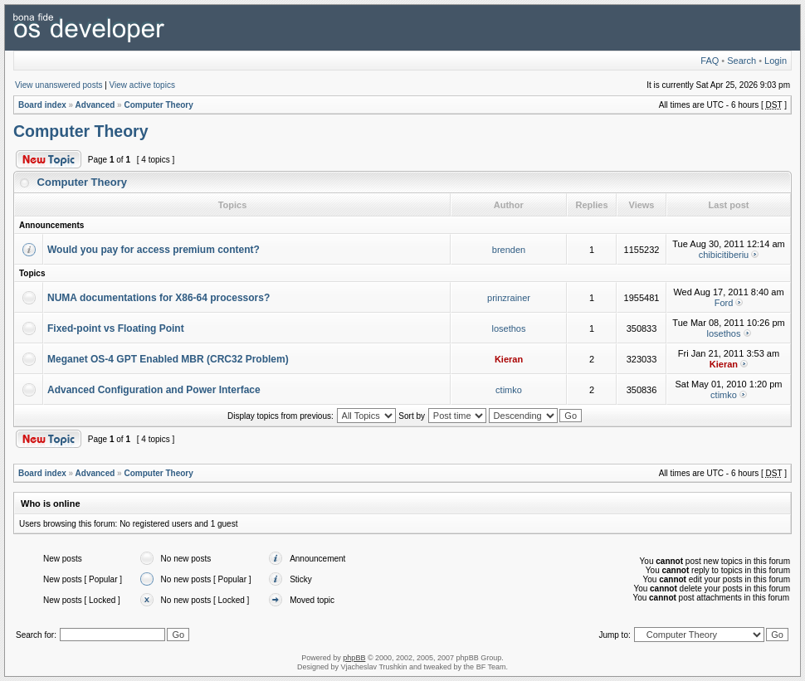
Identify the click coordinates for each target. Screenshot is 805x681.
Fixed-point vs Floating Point (115, 328)
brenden (508, 250)
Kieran (509, 359)
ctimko (508, 390)
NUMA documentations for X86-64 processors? (158, 298)
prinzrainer (508, 298)
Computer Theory (158, 104)
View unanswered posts (58, 85)
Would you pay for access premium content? (153, 249)
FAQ (709, 61)
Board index (42, 104)
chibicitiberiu (724, 255)
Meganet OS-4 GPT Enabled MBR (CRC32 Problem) (168, 359)
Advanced (95, 104)
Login (775, 61)
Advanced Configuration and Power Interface (154, 390)
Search (741, 61)
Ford (724, 303)
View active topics (142, 85)
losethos (509, 328)
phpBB (354, 658)
